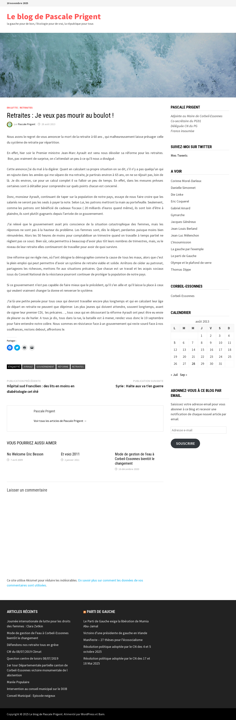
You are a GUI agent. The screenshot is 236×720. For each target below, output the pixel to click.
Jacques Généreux (183, 222)
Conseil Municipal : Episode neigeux (31, 695)
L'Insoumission (181, 242)
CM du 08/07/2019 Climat (24, 651)
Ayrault (28, 366)
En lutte (12, 107)
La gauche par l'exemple (187, 249)
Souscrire (185, 443)
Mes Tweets (179, 155)
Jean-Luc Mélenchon (185, 235)
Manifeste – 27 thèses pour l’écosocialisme (113, 640)
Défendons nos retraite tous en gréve (32, 645)
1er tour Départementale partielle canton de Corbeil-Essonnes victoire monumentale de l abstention (37, 670)
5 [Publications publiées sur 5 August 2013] (174, 342)
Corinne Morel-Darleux (186, 181)
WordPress (88, 714)
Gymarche (178, 215)
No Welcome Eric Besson (25, 454)
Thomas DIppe (181, 269)
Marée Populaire (18, 682)
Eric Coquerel (180, 201)
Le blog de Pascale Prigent (54, 16)
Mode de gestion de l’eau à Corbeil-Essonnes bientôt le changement (135, 459)
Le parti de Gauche (183, 256)
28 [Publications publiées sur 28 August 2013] (193, 363)
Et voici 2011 (70, 454)
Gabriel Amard (180, 208)
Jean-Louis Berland (184, 228)
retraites (78, 366)
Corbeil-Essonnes (183, 296)
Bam (101, 714)
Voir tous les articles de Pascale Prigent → (60, 421)
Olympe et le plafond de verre (191, 263)
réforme (63, 366)
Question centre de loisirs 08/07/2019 (32, 658)
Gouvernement (45, 366)
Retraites (26, 107)
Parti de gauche (101, 611)
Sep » (183, 375)
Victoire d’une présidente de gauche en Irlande (115, 633)
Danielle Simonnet (183, 188)
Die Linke (177, 194)
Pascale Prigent (26, 124)
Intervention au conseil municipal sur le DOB (37, 689)
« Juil (174, 375)
